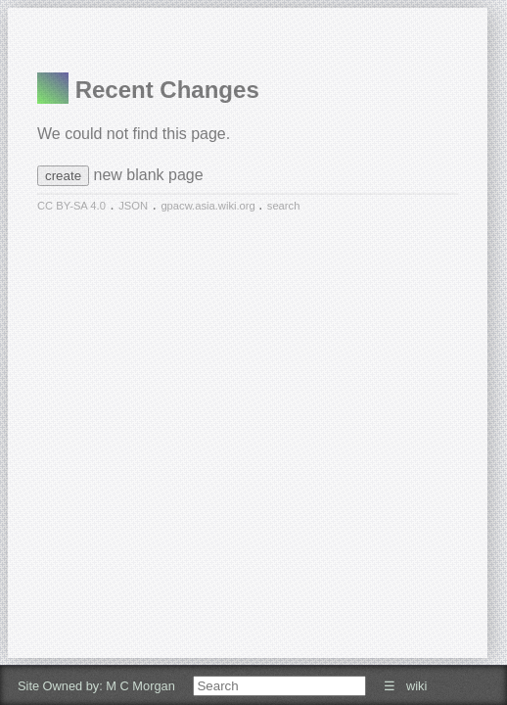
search (283, 206)
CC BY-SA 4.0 (71, 206)
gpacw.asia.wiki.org (209, 206)
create (63, 175)
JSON (133, 206)
